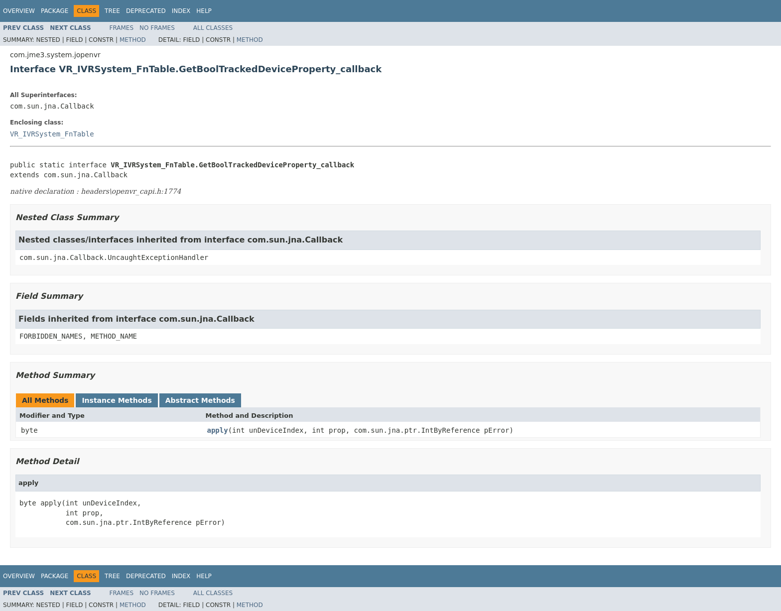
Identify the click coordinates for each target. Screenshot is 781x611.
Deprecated (146, 10)
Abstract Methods (200, 400)
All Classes (213, 27)
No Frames (157, 27)
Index (181, 10)
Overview (19, 10)
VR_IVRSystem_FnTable (52, 134)
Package (54, 10)
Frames (122, 27)
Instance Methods (116, 400)
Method (133, 39)
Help (204, 10)
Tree (112, 10)
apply (217, 430)
